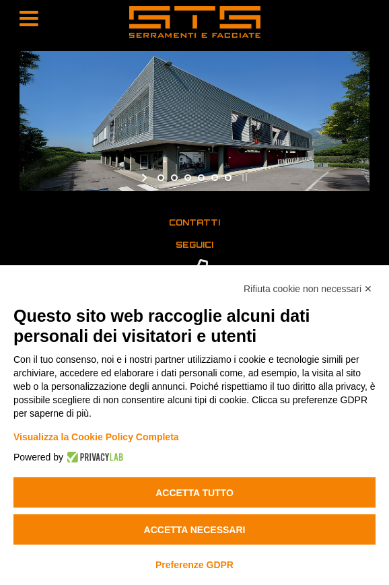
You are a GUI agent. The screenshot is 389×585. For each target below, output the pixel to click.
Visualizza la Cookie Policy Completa (96, 437)
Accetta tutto (194, 492)
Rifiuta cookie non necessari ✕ (308, 288)
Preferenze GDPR (194, 564)
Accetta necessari (195, 529)
